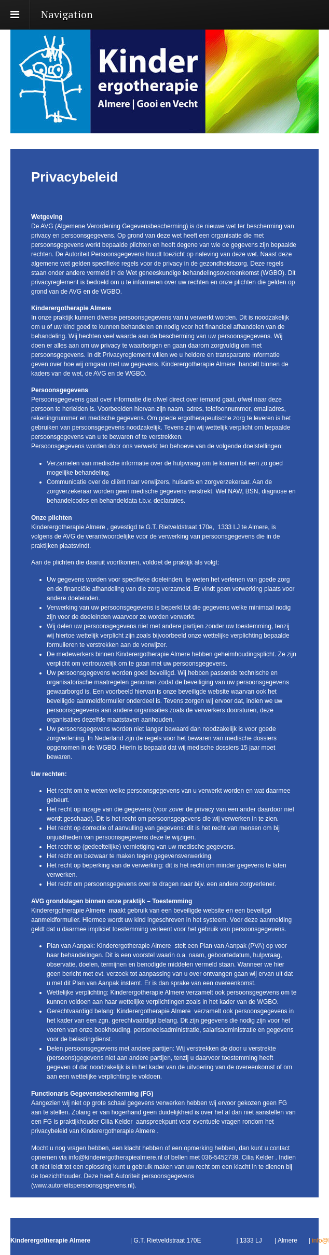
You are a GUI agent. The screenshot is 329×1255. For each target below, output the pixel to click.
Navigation (67, 14)
